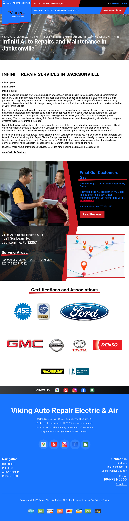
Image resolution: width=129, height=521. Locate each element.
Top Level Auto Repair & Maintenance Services (63, 37)
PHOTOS (49, 10)
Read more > (87, 200)
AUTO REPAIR (60, 10)
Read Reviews (92, 214)
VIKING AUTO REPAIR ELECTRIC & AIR (20, 37)
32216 (51, 260)
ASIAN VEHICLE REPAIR (99, 37)
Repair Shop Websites (50, 500)
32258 (32, 260)
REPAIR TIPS (73, 10)
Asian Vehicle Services (14, 152)
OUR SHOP (39, 10)
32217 (6, 263)
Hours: (17, 3)
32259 (42, 260)
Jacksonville (10, 260)
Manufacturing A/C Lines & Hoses (96, 183)
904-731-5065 (119, 3)
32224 (24, 263)
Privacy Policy (102, 500)
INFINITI (117, 37)
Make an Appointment (113, 10)
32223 (15, 263)
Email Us (121, 484)
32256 (23, 260)
